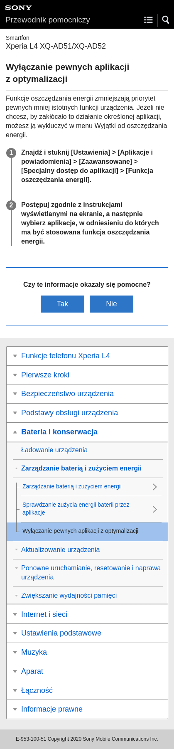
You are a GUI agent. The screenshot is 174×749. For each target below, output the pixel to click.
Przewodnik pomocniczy (47, 19)
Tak (62, 304)
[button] (166, 20)
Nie (111, 304)
